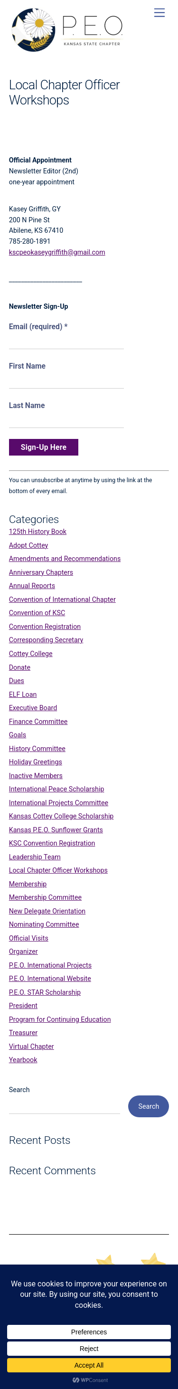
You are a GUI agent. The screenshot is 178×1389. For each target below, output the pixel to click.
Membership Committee (45, 897)
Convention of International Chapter (62, 599)
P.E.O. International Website (50, 978)
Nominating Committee (44, 924)
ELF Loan (23, 694)
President (23, 1005)
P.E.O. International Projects (50, 965)
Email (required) (38, 326)
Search (19, 1090)
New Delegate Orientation (47, 911)
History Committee (37, 748)
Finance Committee (38, 721)
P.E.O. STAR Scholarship (45, 992)
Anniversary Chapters (41, 572)
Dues (16, 681)
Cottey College (31, 653)
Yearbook (23, 1060)
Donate (19, 667)
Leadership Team (35, 857)
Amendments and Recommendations (65, 558)
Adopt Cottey (28, 545)
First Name (27, 366)
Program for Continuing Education (60, 1019)
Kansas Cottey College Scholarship (61, 816)
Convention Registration (45, 626)
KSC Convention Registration (52, 843)
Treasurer (23, 1033)
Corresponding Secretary (46, 640)
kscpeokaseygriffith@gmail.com (57, 252)
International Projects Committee (58, 803)
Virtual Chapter (31, 1046)
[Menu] (159, 13)
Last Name (27, 405)
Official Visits (28, 938)
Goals (17, 735)
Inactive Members (36, 776)
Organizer (23, 951)
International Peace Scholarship (56, 789)
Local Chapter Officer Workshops (58, 870)
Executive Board (33, 708)
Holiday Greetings (35, 762)
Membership (28, 884)
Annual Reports (32, 586)
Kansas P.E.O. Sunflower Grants (56, 830)
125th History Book (37, 531)
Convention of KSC (37, 613)
